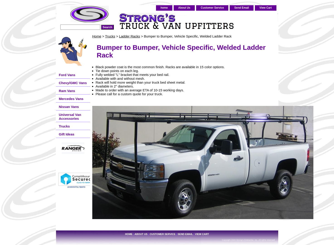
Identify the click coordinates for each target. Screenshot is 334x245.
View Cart (265, 7)
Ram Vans (67, 91)
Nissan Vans (69, 107)
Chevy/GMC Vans (73, 83)
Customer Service (212, 7)
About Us (184, 7)
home (164, 7)
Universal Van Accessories (70, 116)
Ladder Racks (129, 36)
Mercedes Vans (71, 99)
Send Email (241, 7)
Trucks (110, 36)
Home (96, 36)
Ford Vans (67, 75)
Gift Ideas (66, 134)
